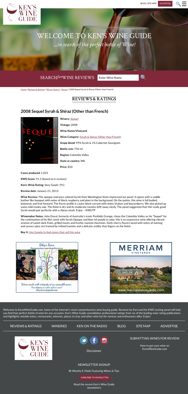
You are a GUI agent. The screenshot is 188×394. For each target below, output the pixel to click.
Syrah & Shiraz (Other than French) (100, 136)
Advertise (169, 326)
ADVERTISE (165, 3)
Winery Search (53, 89)
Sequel (64, 89)
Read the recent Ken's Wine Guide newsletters (94, 386)
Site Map (143, 326)
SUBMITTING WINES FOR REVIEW (154, 338)
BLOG (143, 3)
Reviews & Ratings (36, 89)
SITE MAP (151, 3)
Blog (121, 326)
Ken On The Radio (92, 326)
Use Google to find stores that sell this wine (54, 232)
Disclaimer (94, 351)
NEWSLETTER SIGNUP (94, 364)
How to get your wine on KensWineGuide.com (154, 347)
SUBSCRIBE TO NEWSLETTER (94, 377)
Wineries (59, 326)
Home (23, 89)
